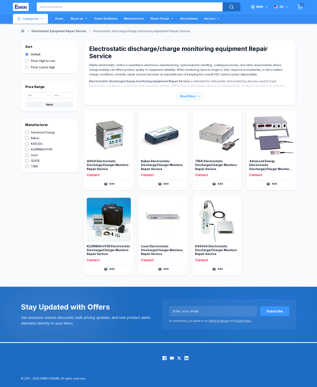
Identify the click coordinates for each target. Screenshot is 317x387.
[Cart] (300, 7)
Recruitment (189, 18)
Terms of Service (218, 320)
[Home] (22, 30)
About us (79, 18)
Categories (30, 19)
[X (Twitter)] (179, 358)
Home (59, 18)
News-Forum (162, 18)
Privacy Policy (243, 320)
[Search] (231, 6)
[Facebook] (165, 358)
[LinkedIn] (186, 358)
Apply (49, 104)
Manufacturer (134, 18)
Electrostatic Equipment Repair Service (59, 31)
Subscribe (274, 311)
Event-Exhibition (106, 18)
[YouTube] (172, 358)
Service (212, 18)
